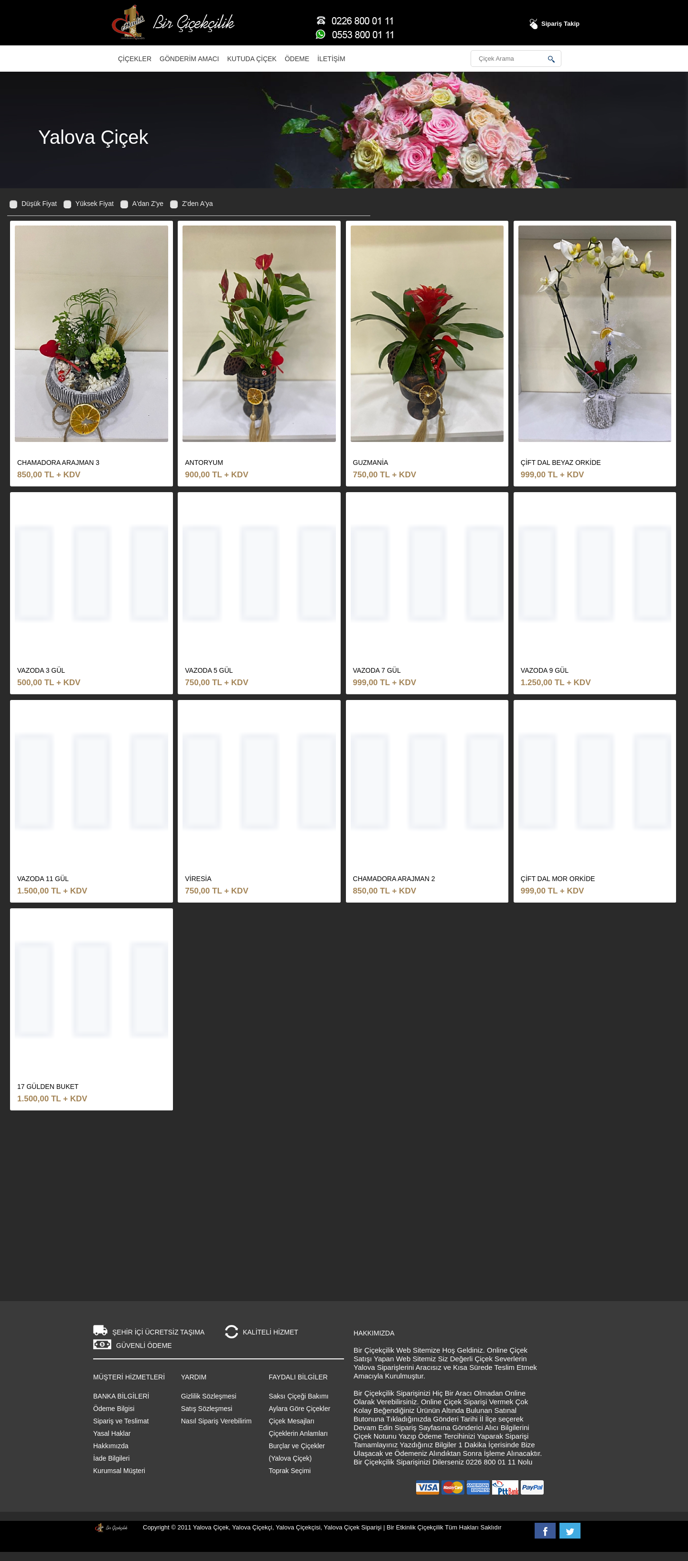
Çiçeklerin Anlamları (298, 1433)
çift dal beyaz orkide (561, 462)
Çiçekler (134, 59)
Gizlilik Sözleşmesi (208, 1396)
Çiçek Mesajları (292, 1421)
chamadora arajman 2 (394, 879)
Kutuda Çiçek (252, 59)
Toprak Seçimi (290, 1471)
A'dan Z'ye (147, 203)
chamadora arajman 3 (58, 462)
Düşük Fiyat (39, 203)
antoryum (204, 462)
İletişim (331, 59)
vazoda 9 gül (545, 670)
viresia (198, 879)
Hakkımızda (111, 1446)
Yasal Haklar (111, 1433)
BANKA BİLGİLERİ (121, 1396)
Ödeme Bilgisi (113, 1408)
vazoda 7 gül (377, 670)
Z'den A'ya (197, 203)
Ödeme (297, 59)
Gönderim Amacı (189, 59)
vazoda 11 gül (43, 879)
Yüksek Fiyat (94, 203)
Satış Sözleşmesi (206, 1408)
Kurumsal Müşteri (119, 1471)
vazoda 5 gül (209, 670)
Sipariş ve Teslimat (121, 1421)
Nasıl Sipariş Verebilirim (216, 1421)
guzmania (370, 462)
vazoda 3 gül (41, 670)
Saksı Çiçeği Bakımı (299, 1396)
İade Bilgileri (111, 1458)
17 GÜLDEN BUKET (47, 1086)
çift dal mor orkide (558, 879)
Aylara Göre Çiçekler (300, 1408)
